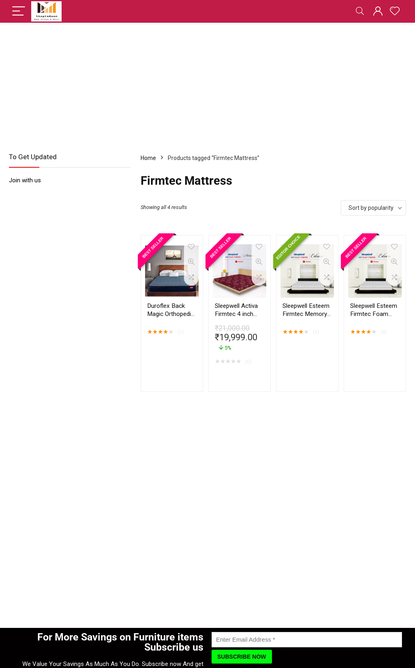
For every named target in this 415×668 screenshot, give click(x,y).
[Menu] (18, 11)
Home (148, 158)
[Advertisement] (207, 83)
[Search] (360, 11)
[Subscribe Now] (242, 657)
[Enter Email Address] (307, 639)
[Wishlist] (395, 11)
